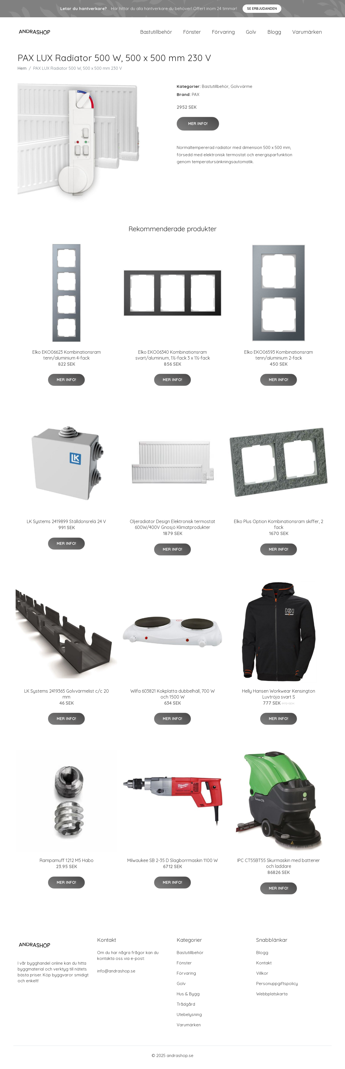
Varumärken (307, 34)
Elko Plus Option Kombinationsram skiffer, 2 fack (278, 528)
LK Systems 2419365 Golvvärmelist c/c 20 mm (66, 698)
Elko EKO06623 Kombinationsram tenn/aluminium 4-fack (66, 359)
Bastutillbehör (156, 34)
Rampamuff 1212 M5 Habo (67, 864)
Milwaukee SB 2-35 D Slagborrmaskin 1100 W (172, 864)
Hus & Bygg (188, 997)
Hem (22, 72)
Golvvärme (241, 90)
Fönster (192, 34)
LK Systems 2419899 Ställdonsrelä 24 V (66, 525)
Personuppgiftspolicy (277, 987)
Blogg (274, 34)
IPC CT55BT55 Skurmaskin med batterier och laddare (278, 867)
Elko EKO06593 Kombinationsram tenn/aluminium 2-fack (278, 359)
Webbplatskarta (272, 997)
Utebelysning (189, 1018)
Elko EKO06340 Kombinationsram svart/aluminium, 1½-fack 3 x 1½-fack (172, 359)
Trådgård (186, 1008)
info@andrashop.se (116, 974)
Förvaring (223, 34)
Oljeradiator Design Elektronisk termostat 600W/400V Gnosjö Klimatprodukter (172, 528)
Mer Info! (198, 127)
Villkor (262, 977)
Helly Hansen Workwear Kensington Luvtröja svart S (278, 698)
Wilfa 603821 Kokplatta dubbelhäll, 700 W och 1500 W (172, 698)
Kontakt (264, 966)
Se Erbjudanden (262, 8)
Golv (251, 34)
